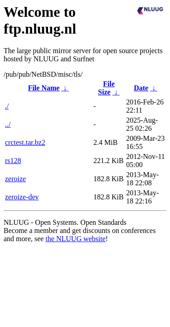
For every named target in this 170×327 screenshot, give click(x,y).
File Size (106, 88)
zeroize (15, 179)
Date (141, 88)
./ (7, 106)
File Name (44, 88)
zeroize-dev (22, 197)
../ (7, 124)
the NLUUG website (75, 239)
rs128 (13, 160)
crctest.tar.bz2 (25, 142)
